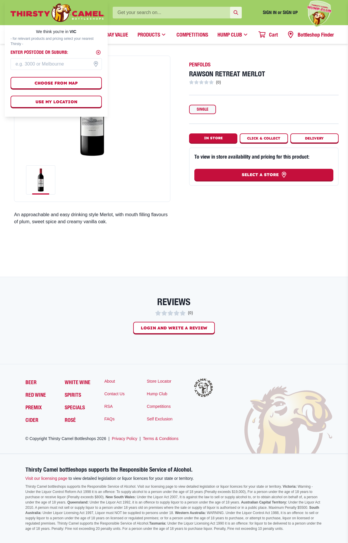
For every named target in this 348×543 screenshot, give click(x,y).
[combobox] (56, 64)
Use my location (56, 101)
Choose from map (56, 83)
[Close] (98, 52)
